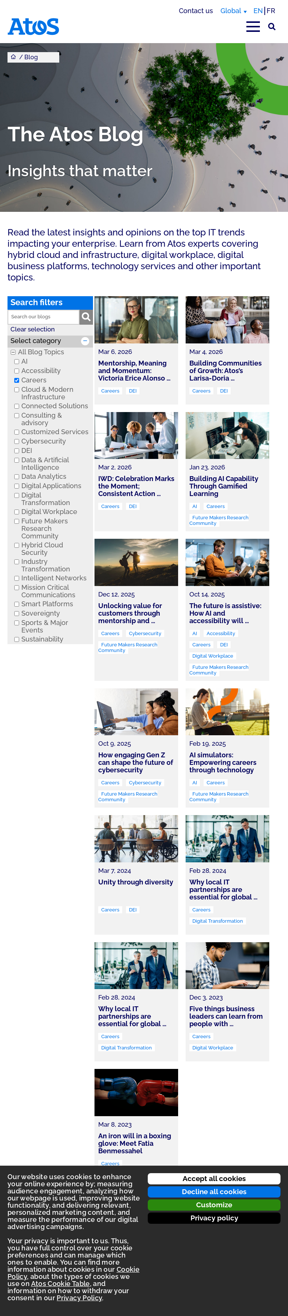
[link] (136, 350)
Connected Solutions (54, 406)
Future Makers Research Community (44, 528)
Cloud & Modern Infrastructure (47, 393)
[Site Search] (271, 26)
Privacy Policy (79, 1298)
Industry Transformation (45, 565)
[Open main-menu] (253, 26)
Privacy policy (214, 1218)
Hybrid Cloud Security (42, 548)
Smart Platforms (47, 604)
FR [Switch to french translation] (271, 11)
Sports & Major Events (44, 626)
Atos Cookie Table (60, 1284)
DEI (26, 450)
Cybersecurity (43, 441)
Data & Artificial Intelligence (45, 463)
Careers (33, 380)
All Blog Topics (41, 352)
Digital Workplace (49, 512)
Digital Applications (51, 486)
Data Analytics (43, 476)
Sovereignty (40, 613)
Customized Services (54, 432)
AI (24, 361)
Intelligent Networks (54, 578)
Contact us (196, 11)
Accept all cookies (214, 1178)
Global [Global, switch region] (230, 11)
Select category (35, 341)
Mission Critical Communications (48, 591)
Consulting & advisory (41, 419)
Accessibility (41, 371)
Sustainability (42, 639)
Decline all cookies (214, 1191)
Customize (214, 1205)
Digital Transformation (45, 499)
